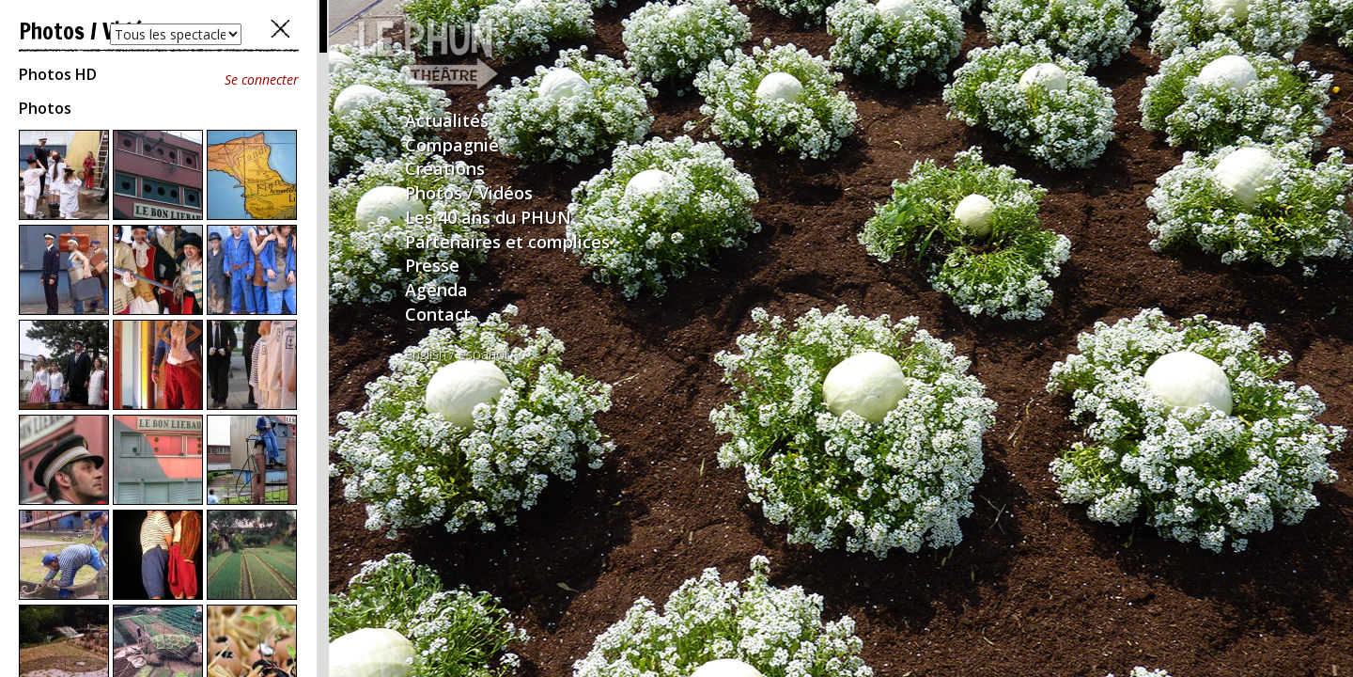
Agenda (436, 289)
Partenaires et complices (507, 241)
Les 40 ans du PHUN (488, 217)
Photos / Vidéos (469, 192)
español (483, 354)
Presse (432, 265)
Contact (438, 314)
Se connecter (262, 79)
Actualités (447, 120)
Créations (445, 168)
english (425, 354)
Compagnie (452, 145)
